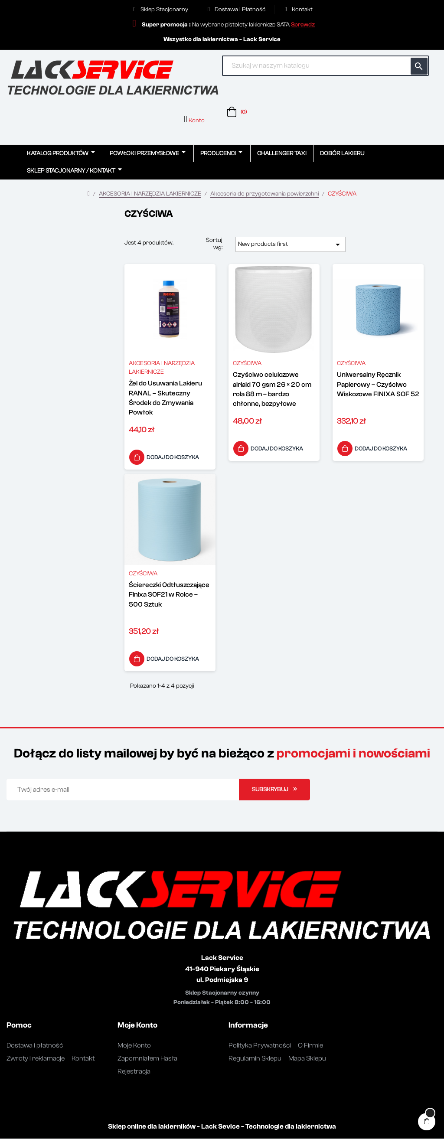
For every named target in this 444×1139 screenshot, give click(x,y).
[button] (303, 24)
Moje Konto (134, 1046)
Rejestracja (134, 1072)
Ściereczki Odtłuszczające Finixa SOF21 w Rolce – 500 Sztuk (169, 595)
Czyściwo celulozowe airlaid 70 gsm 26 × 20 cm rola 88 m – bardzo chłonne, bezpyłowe (272, 389)
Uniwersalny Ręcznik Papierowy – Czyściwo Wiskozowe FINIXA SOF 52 (378, 384)
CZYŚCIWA (247, 363)
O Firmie (310, 1046)
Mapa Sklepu (307, 1059)
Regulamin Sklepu (255, 1059)
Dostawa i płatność (35, 1046)
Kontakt (83, 1059)
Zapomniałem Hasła (147, 1059)
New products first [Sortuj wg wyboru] (290, 244)
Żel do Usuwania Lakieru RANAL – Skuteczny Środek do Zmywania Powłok (165, 398)
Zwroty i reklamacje (36, 1059)
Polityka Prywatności (260, 1046)
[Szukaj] (325, 65)
